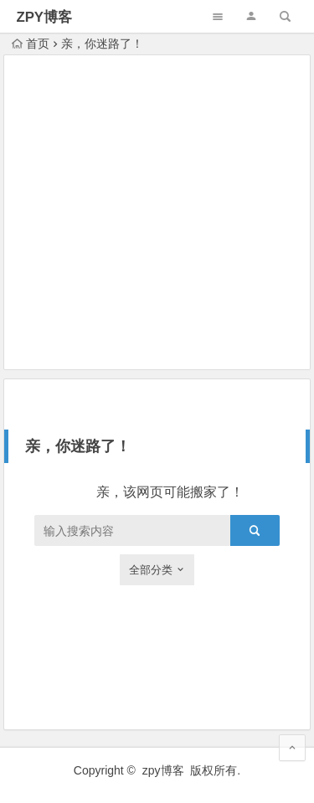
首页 (30, 43)
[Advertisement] (157, 212)
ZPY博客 (44, 17)
